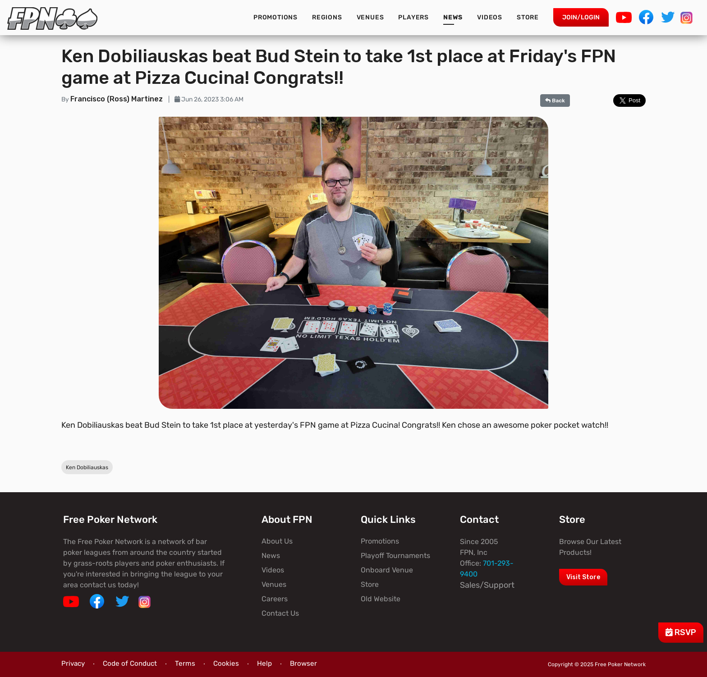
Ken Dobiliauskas (87, 467)
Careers (275, 599)
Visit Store (583, 577)
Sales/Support (487, 585)
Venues (370, 17)
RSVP (681, 632)
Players (413, 17)
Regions (327, 17)
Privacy (73, 663)
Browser (303, 663)
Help (264, 663)
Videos (489, 17)
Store (528, 17)
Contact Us (280, 613)
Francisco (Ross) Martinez (117, 99)
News (453, 17)
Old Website (380, 599)
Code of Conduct (130, 663)
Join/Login (581, 17)
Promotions (275, 17)
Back (555, 100)
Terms (185, 663)
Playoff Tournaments (395, 555)
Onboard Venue (387, 570)
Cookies (226, 663)
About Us (277, 541)
